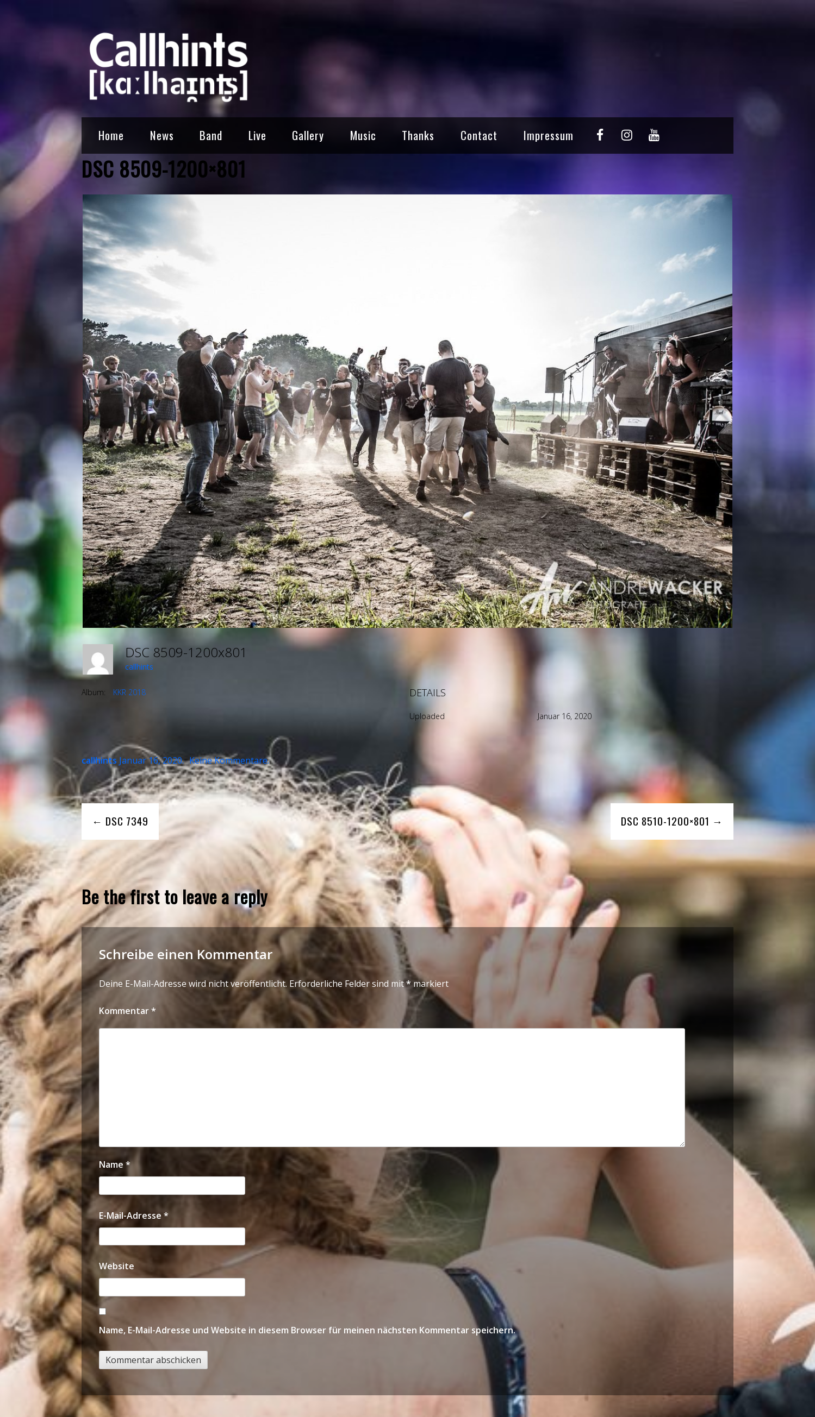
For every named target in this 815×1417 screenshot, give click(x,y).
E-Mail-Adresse (134, 1215)
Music (363, 135)
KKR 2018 (129, 692)
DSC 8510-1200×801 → (672, 821)
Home (111, 135)
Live (257, 135)
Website (116, 1266)
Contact (479, 135)
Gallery (308, 135)
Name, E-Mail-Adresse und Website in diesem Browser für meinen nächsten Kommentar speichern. (307, 1330)
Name (114, 1164)
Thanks (418, 135)
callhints (139, 667)
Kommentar (127, 1011)
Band (211, 135)
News (162, 135)
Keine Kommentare (228, 760)
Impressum (549, 135)
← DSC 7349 (120, 821)
